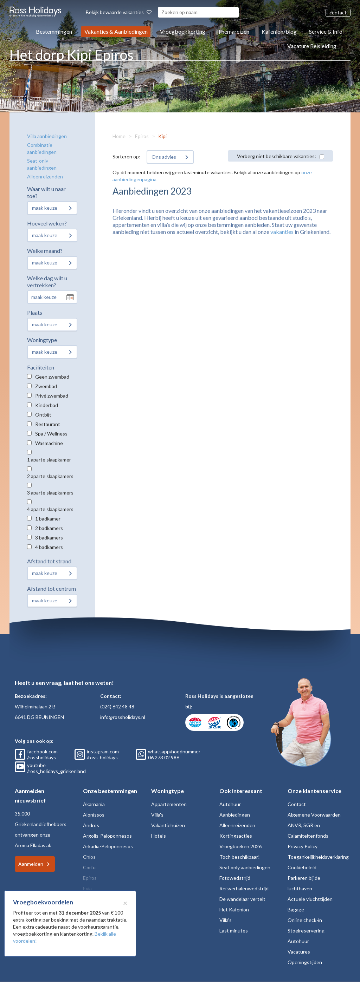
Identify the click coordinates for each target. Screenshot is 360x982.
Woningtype (42, 339)
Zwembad (46, 386)
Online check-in (305, 920)
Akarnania (94, 804)
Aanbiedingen (234, 815)
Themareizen (233, 31)
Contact (297, 804)
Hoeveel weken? (47, 223)
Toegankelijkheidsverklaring (318, 857)
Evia (87, 888)
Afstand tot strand (49, 561)
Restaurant (47, 424)
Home (119, 136)
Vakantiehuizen (168, 825)
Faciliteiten (40, 367)
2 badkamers (49, 528)
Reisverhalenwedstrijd (244, 888)
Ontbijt (43, 415)
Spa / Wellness (51, 434)
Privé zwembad (51, 396)
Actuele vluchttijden (310, 899)
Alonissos (93, 815)
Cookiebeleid (302, 867)
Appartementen (169, 804)
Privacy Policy (302, 846)
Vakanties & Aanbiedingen (116, 31)
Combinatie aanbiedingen (42, 148)
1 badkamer (47, 519)
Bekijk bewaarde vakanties (119, 12)
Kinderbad (46, 405)
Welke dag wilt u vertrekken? (47, 281)
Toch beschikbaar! (239, 857)
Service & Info (325, 31)
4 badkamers (49, 547)
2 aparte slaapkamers (50, 476)
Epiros (142, 136)
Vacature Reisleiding (311, 45)
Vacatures (299, 952)
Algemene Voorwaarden (314, 815)
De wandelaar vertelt (242, 899)
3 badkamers (49, 538)
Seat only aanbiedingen (244, 867)
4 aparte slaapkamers (50, 509)
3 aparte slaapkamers (50, 493)
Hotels (158, 836)
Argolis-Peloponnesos (107, 836)
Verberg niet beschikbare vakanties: (276, 156)
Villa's (157, 815)
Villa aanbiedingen (47, 136)
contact (338, 12)
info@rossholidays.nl (122, 717)
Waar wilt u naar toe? (46, 192)
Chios (89, 857)
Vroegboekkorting (182, 31)
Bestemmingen (54, 31)
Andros (91, 825)
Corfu (89, 867)
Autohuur (230, 804)
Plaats (34, 312)
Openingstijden (305, 962)
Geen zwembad (52, 377)
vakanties (282, 231)
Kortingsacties (235, 836)
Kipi (162, 136)
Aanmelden (30, 864)
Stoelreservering (306, 931)
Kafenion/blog (279, 31)
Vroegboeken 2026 (240, 846)
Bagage (296, 909)
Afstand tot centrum (51, 588)
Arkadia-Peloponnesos (108, 846)
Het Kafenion (234, 909)
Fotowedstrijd (234, 878)
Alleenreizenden (45, 176)
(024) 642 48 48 (117, 706)
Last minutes (233, 931)
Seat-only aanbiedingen (42, 164)
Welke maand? (45, 250)
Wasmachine (49, 443)
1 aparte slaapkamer (49, 460)
